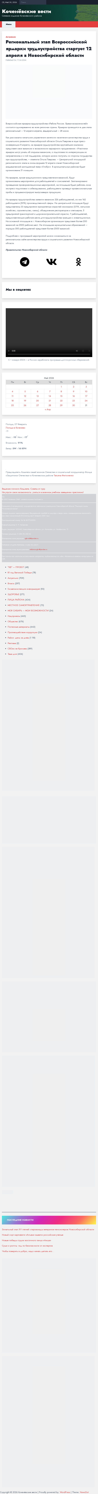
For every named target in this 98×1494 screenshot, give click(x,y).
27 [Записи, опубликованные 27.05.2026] (37, 405)
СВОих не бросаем (17, 648)
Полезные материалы (19, 626)
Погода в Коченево (15, 427)
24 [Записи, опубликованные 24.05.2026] (86, 400)
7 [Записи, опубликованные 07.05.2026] (49, 391)
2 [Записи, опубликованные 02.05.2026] (73, 386)
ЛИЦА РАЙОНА (16, 599)
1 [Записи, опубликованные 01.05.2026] (61, 386)
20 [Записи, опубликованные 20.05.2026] (37, 400)
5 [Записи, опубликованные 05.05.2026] (25, 391)
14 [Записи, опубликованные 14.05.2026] (50, 396)
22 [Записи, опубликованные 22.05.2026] (61, 400)
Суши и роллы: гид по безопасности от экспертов (27, 1245)
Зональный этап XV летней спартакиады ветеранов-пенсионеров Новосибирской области (48, 1229)
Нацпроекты (14, 616)
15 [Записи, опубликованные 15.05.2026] (61, 396)
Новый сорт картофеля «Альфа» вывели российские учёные (32, 1234)
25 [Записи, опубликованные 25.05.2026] (12, 405)
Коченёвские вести (26, 11)
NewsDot (84, 1492)
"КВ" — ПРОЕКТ (16, 567)
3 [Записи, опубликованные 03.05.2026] (86, 386)
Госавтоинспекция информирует (24, 589)
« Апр (48, 409)
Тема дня (12, 654)
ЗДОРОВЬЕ (13, 594)
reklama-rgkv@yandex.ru (38, 549)
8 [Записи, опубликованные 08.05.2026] (61, 391)
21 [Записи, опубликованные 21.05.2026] (50, 400)
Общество (13, 621)
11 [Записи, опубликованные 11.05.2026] (12, 396)
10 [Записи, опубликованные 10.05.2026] (86, 391)
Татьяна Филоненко (64, 475)
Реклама (12, 643)
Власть (11, 583)
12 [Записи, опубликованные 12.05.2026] (25, 396)
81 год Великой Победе (20, 572)
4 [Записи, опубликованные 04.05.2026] (12, 391)
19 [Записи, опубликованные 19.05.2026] (25, 400)
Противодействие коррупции (22, 632)
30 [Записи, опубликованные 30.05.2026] (73, 405)
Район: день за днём (18, 637)
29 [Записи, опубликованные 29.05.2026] (61, 405)
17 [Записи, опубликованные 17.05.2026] (86, 396)
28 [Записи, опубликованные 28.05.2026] (50, 405)
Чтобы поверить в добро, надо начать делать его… (28, 1251)
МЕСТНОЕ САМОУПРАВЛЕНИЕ (24, 605)
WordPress (65, 1492)
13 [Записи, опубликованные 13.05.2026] (38, 396)
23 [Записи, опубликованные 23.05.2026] (73, 400)
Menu (8, 24)
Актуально (11, 37)
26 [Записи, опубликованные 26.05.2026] (25, 405)
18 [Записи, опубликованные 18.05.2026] (12, 400)
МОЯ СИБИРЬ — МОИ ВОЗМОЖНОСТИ (28, 610)
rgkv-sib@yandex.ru (31, 538)
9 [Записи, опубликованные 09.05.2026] (73, 391)
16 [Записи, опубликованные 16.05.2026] (74, 396)
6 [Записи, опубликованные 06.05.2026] (37, 391)
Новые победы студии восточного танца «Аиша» (26, 1240)
